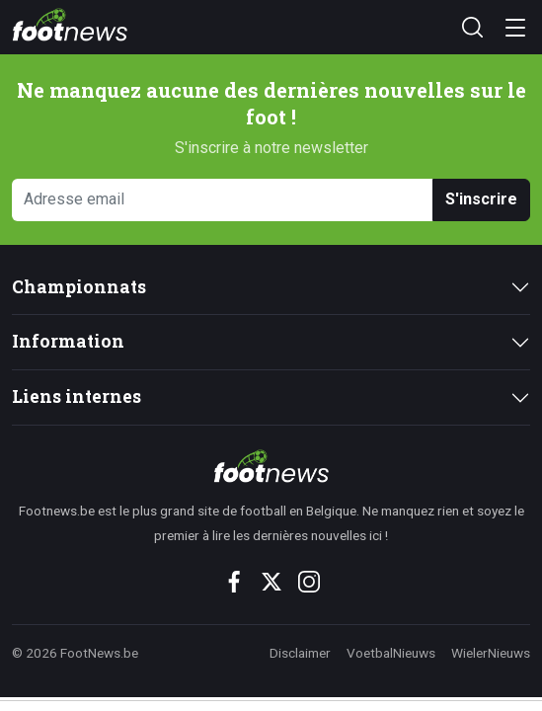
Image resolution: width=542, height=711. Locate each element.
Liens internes (76, 396)
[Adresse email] (222, 200)
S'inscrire (481, 199)
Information (68, 341)
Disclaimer (300, 653)
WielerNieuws (490, 653)
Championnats (79, 287)
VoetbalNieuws (391, 653)
